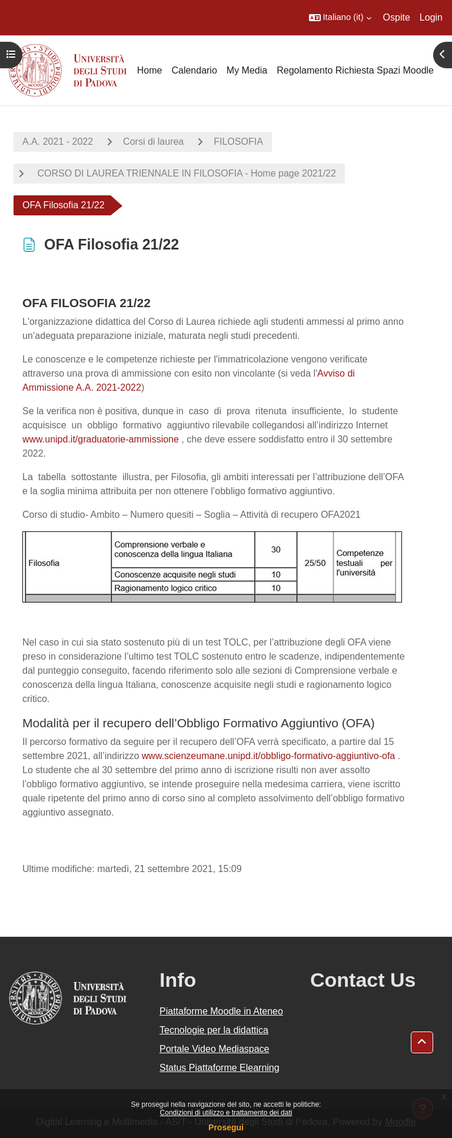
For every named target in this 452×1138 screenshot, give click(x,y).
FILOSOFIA (238, 142)
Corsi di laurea (153, 142)
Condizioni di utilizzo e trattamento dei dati (226, 1113)
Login (431, 17)
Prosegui (226, 1127)
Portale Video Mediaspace (214, 1049)
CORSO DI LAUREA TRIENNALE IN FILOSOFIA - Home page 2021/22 (185, 173)
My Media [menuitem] (247, 70)
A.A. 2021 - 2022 (57, 142)
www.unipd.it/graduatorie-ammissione (100, 439)
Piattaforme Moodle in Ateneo (221, 1011)
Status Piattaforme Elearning (219, 1068)
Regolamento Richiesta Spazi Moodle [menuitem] (355, 70)
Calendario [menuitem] (194, 70)
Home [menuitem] (149, 70)
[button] (340, 17)
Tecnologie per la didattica (213, 1030)
